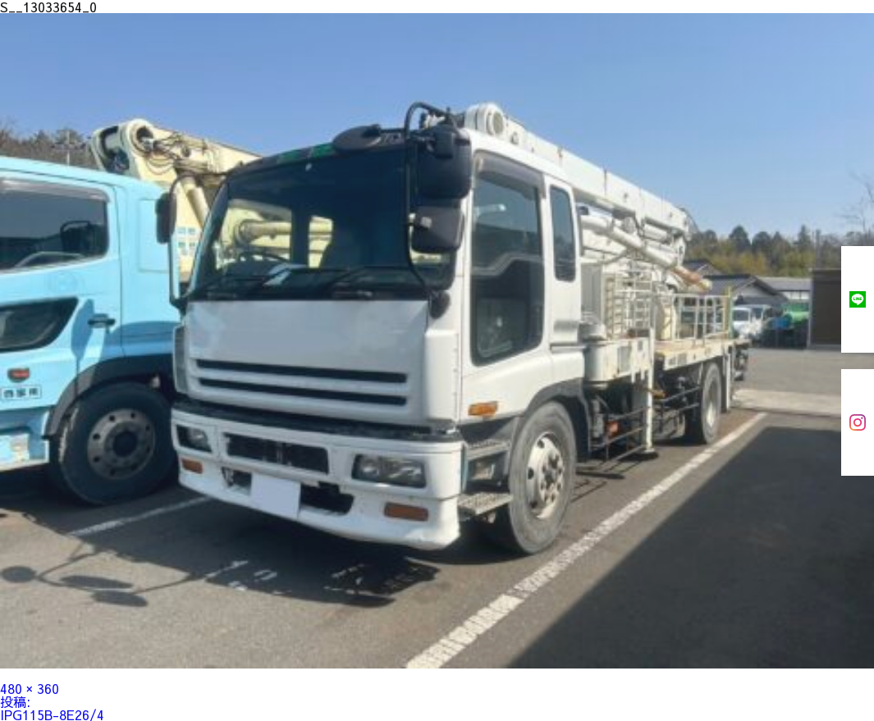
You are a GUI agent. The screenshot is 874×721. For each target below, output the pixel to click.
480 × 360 (29, 688)
